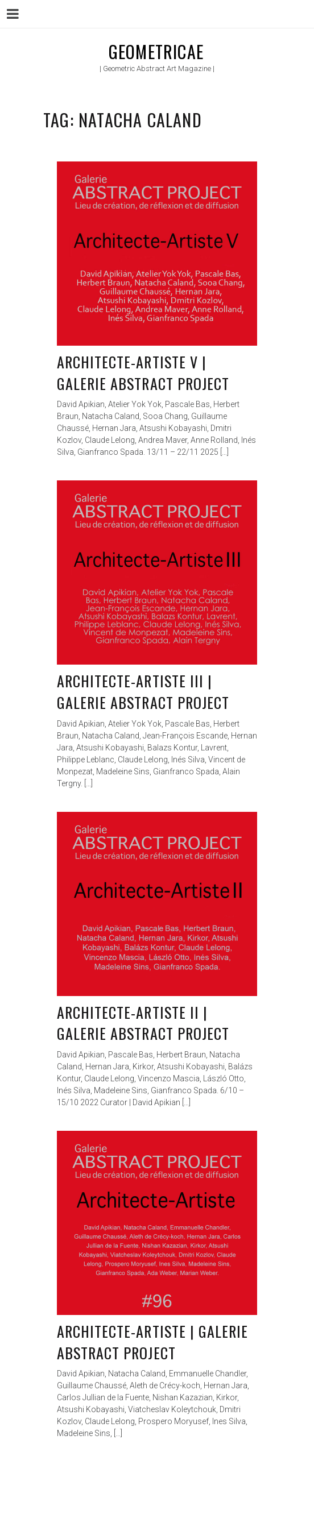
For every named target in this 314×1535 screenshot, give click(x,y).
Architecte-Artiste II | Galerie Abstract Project (143, 1023)
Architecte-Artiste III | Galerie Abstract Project (143, 691)
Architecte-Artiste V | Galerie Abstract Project (143, 373)
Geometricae (156, 51)
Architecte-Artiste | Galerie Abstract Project (152, 1342)
